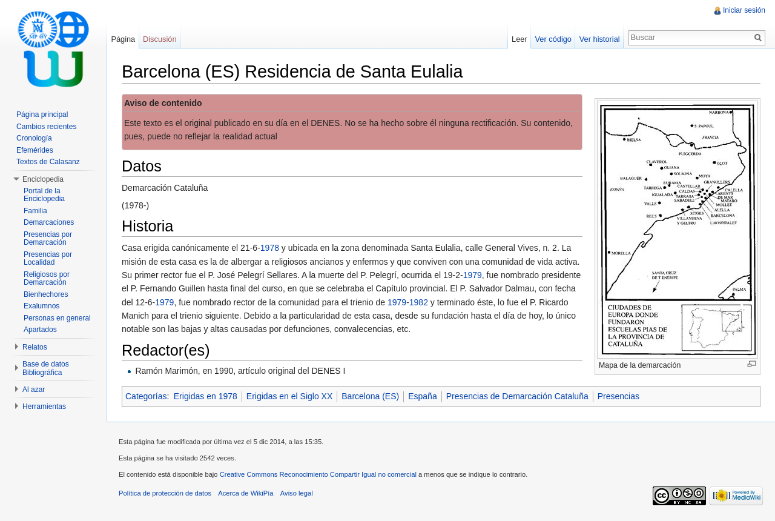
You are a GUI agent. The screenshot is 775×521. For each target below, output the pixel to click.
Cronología (34, 138)
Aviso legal (296, 493)
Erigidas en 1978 (205, 396)
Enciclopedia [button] (43, 179)
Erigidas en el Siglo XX (289, 396)
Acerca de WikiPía (245, 493)
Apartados (40, 329)
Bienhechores (46, 294)
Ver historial (599, 39)
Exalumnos (41, 306)
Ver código (553, 39)
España (422, 396)
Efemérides (34, 150)
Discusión (159, 39)
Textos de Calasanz (48, 162)
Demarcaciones (49, 222)
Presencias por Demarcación (48, 238)
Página (123, 39)
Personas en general (57, 318)
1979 (472, 275)
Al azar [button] (33, 389)
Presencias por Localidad (48, 258)
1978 (269, 248)
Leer (519, 39)
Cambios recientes (46, 126)
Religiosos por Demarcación (47, 278)
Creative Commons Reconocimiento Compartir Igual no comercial (318, 474)
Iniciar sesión (744, 10)
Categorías (146, 396)
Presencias (618, 396)
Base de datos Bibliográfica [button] (45, 368)
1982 (418, 302)
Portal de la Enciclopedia (44, 195)
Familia (35, 211)
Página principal (42, 114)
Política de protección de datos (165, 493)
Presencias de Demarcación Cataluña (517, 396)
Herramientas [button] (44, 406)
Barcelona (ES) (370, 396)
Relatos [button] (34, 347)
